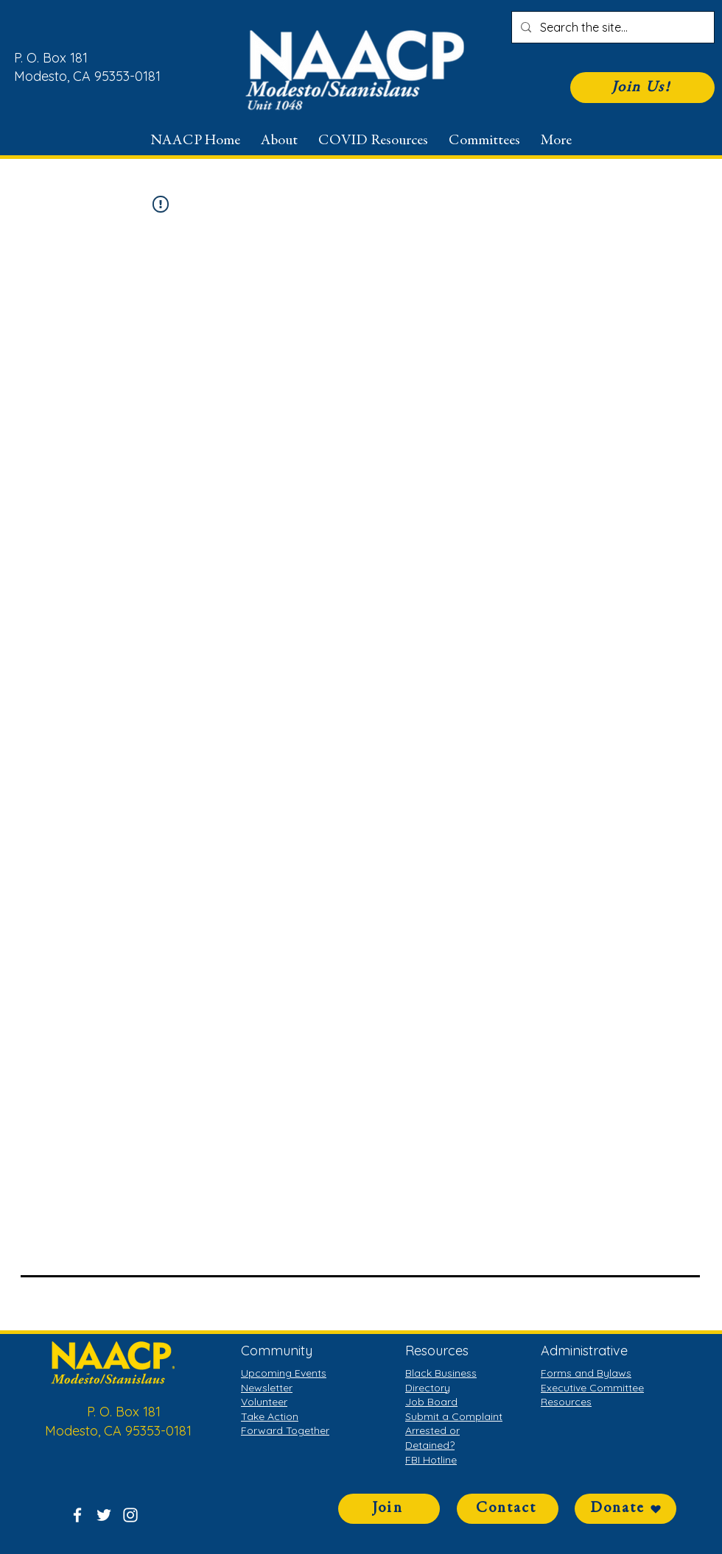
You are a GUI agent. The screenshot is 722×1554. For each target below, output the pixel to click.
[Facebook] (77, 1515)
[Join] (389, 1509)
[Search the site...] (611, 27)
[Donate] (625, 1509)
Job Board (431, 1401)
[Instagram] (130, 1515)
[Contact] (507, 1509)
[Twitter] (103, 1515)
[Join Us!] (642, 87)
